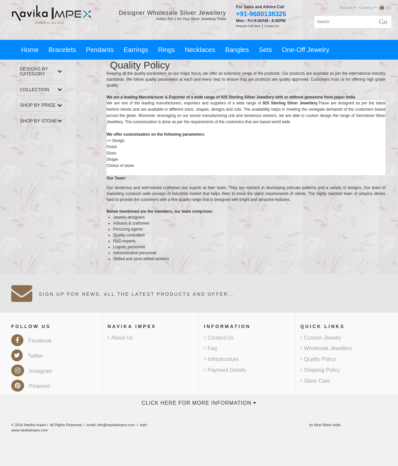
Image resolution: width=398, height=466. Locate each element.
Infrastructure (221, 359)
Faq (210, 348)
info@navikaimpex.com (116, 425)
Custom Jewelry (321, 338)
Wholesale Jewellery (326, 348)
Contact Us (219, 338)
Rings (166, 49)
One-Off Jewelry (305, 49)
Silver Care (315, 381)
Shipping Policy (320, 370)
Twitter (27, 356)
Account (348, 8)
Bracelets (62, 49)
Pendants (100, 49)
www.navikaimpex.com (29, 430)
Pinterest (30, 386)
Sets (265, 49)
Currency (368, 8)
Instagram (31, 371)
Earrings (136, 49)
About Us (120, 338)
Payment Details (225, 370)
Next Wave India (327, 425)
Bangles (237, 49)
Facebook (31, 340)
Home (30, 49)
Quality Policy (318, 359)
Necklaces (200, 49)
